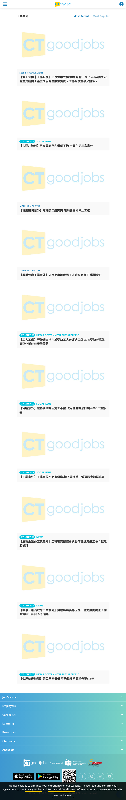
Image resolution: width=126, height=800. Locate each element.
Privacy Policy (33, 789)
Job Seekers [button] (63, 697)
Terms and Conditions (61, 789)
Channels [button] (63, 741)
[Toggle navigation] (4, 4)
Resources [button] (63, 732)
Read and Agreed (63, 795)
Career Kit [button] (63, 714)
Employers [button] (63, 706)
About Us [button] (63, 750)
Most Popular (101, 16)
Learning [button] (63, 723)
